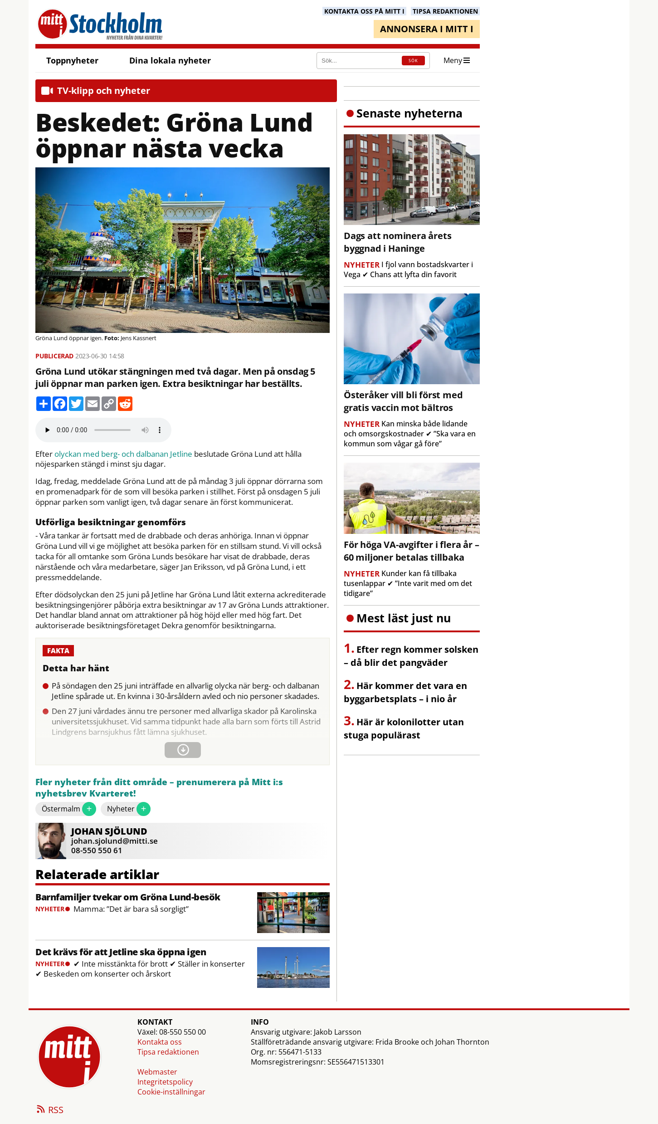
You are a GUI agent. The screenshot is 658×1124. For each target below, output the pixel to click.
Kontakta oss (159, 1042)
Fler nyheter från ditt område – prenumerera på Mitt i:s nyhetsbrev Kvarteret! (159, 788)
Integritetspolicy (165, 1082)
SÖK (413, 61)
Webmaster (157, 1072)
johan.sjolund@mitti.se (114, 840)
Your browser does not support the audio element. (103, 430)
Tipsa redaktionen (168, 1052)
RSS (49, 1110)
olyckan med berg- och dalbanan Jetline (123, 454)
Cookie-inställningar (171, 1092)
